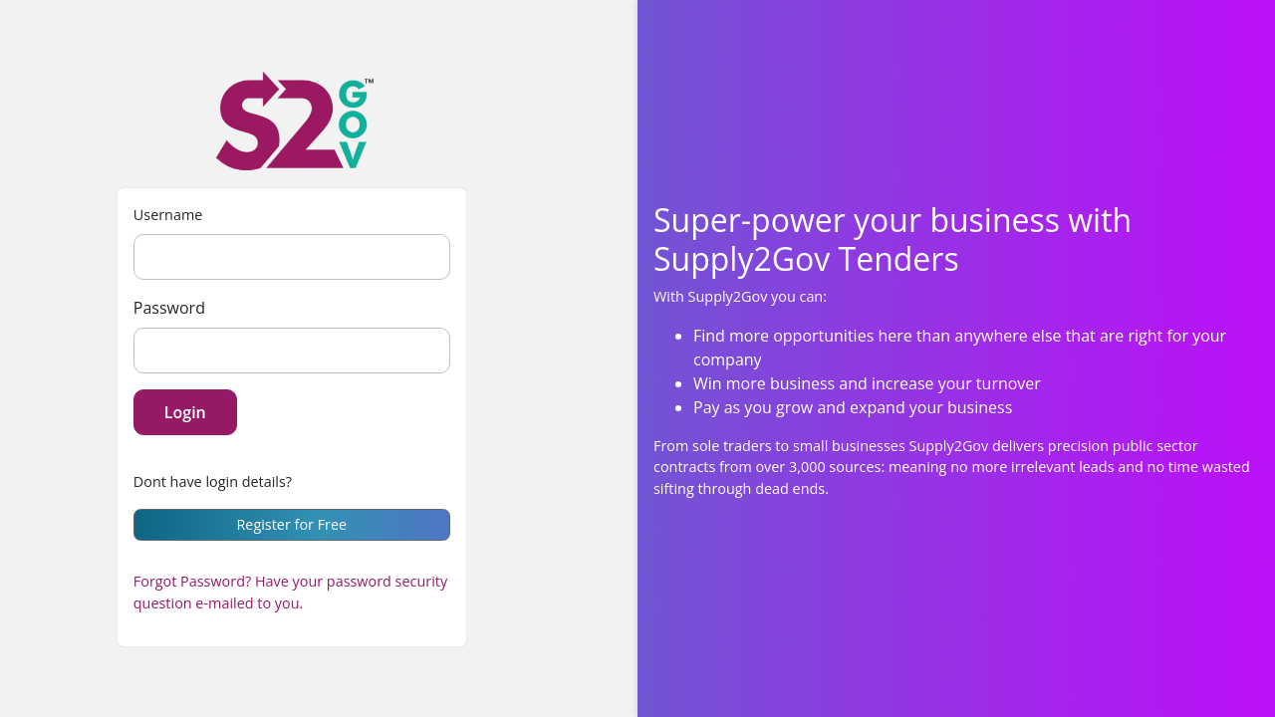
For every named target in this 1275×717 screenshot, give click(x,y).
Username (168, 214)
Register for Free (291, 524)
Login (185, 412)
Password (169, 308)
